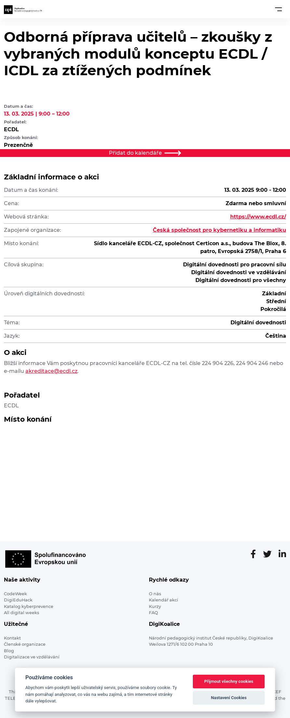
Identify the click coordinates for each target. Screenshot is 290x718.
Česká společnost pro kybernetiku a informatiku (219, 230)
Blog (9, 650)
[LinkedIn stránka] (282, 554)
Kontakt (12, 638)
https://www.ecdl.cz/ (258, 217)
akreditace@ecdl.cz (51, 371)
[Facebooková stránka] (256, 554)
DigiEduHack (18, 600)
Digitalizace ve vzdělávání (31, 657)
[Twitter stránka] (270, 554)
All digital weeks (21, 612)
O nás (155, 593)
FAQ (153, 612)
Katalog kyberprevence (28, 606)
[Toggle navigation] (278, 9)
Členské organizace (25, 644)
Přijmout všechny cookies (228, 681)
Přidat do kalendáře (145, 153)
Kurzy (155, 606)
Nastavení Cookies (229, 697)
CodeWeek (15, 593)
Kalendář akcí (163, 600)
